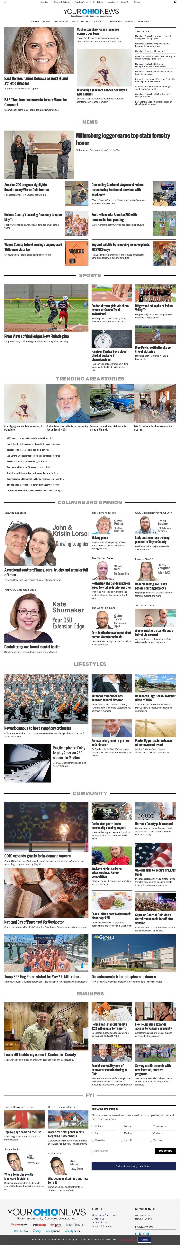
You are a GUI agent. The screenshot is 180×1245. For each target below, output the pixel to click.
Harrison (158, 1140)
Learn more (128, 1239)
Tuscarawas (159, 1126)
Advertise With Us (81, 2)
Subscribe (165, 1151)
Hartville (100, 1140)
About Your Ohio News (104, 1215)
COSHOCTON (100, 22)
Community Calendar (62, 2)
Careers (137, 2)
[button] (170, 407)
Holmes (99, 1126)
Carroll (128, 1140)
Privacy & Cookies (102, 1226)
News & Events (144, 1219)
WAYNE (46, 22)
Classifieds (44, 2)
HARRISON (143, 22)
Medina (128, 1133)
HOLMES (35, 22)
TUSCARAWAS (61, 22)
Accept (144, 1239)
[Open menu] (5, 2)
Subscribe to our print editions (133, 1166)
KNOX (75, 22)
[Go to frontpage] (91, 12)
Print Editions (98, 2)
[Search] (175, 2)
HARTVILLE (116, 22)
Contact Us (124, 2)
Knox (97, 1133)
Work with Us (142, 1215)
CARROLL (130, 22)
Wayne (127, 1126)
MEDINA (85, 22)
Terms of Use (99, 1222)
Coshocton (158, 1133)
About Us (111, 2)
